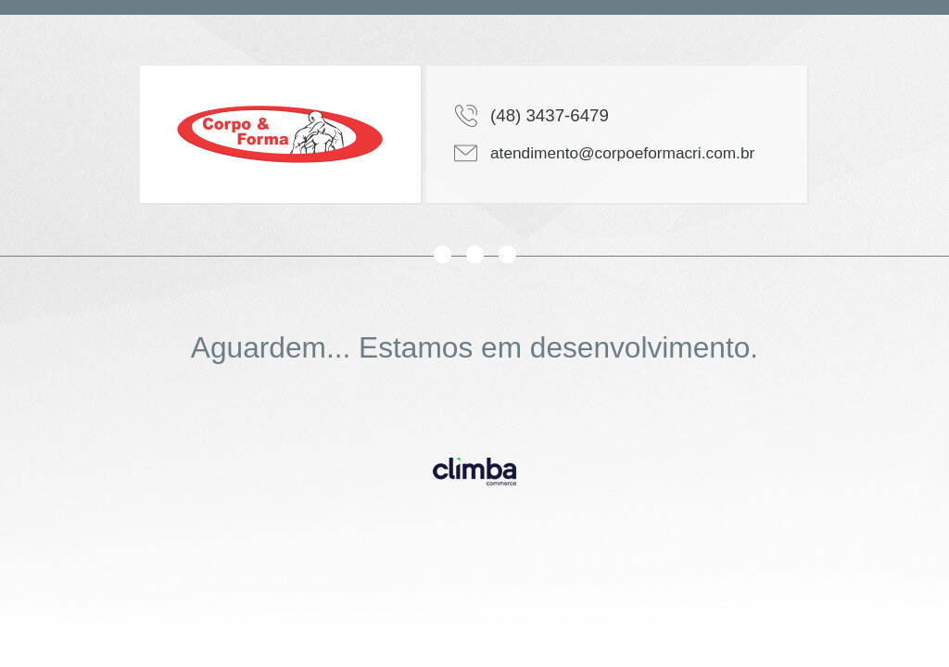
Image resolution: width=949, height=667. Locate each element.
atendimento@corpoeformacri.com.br (622, 153)
